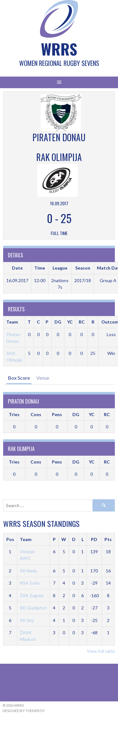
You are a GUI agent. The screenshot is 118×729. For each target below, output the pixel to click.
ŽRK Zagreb (32, 595)
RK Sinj (27, 620)
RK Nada (28, 570)
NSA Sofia (29, 583)
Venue (42, 378)
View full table (101, 651)
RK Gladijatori (33, 607)
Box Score (19, 378)
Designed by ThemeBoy (24, 711)
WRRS (59, 49)
